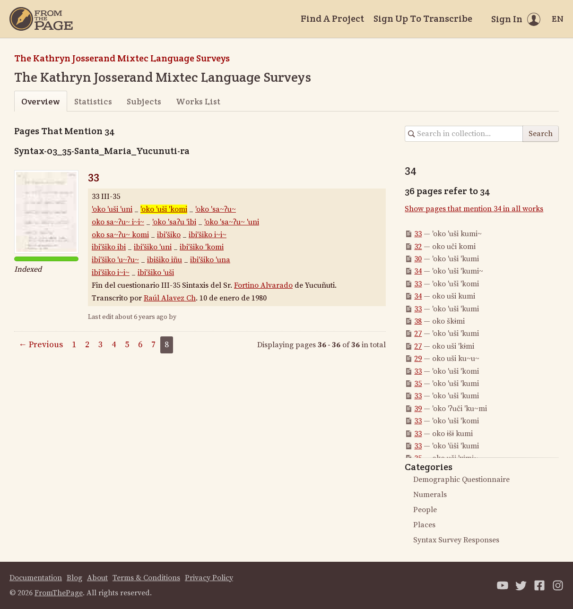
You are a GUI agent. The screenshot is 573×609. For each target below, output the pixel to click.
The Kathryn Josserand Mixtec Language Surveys (122, 58)
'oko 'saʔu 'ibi (174, 222)
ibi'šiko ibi (109, 247)
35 (418, 383)
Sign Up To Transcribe (422, 18)
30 (418, 259)
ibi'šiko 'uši (156, 272)
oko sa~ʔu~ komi (120, 235)
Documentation (35, 578)
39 (418, 408)
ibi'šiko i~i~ (207, 235)
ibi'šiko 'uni (153, 247)
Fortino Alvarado (263, 285)
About (97, 578)
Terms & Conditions (146, 578)
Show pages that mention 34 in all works (474, 209)
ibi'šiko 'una (210, 260)
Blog (74, 578)
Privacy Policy (209, 578)
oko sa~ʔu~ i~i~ (118, 222)
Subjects (144, 101)
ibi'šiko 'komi (202, 247)
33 (93, 176)
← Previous (40, 344)
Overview (40, 101)
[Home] (41, 19)
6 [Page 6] (140, 344)
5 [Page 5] (127, 344)
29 (418, 358)
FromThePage (59, 593)
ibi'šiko (169, 235)
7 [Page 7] (153, 344)
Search (541, 133)
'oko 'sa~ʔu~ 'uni (231, 222)
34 (418, 271)
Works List (198, 101)
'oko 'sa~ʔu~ (215, 209)
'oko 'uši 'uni (112, 209)
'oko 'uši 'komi (163, 209)
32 (418, 246)
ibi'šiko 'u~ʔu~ (115, 260)
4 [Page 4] (114, 344)
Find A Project (332, 18)
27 (418, 333)
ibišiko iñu (164, 260)
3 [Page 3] (100, 344)
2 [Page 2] (87, 344)
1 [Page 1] (74, 344)
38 (418, 321)
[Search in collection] (464, 134)
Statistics (93, 101)
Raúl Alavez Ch (170, 298)
